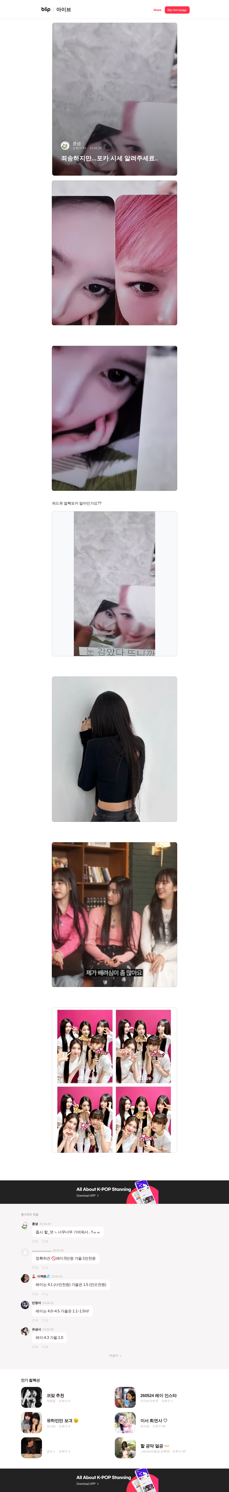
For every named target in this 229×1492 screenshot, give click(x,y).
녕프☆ (51, 1451)
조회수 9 (64, 1426)
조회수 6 (64, 1401)
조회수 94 (158, 1426)
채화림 (51, 1401)
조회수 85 (179, 1451)
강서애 (51, 1426)
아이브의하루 (149, 1401)
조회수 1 (167, 1401)
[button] (157, 9)
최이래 (144, 1426)
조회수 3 (64, 1451)
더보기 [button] (113, 1355)
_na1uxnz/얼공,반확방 (155, 1451)
